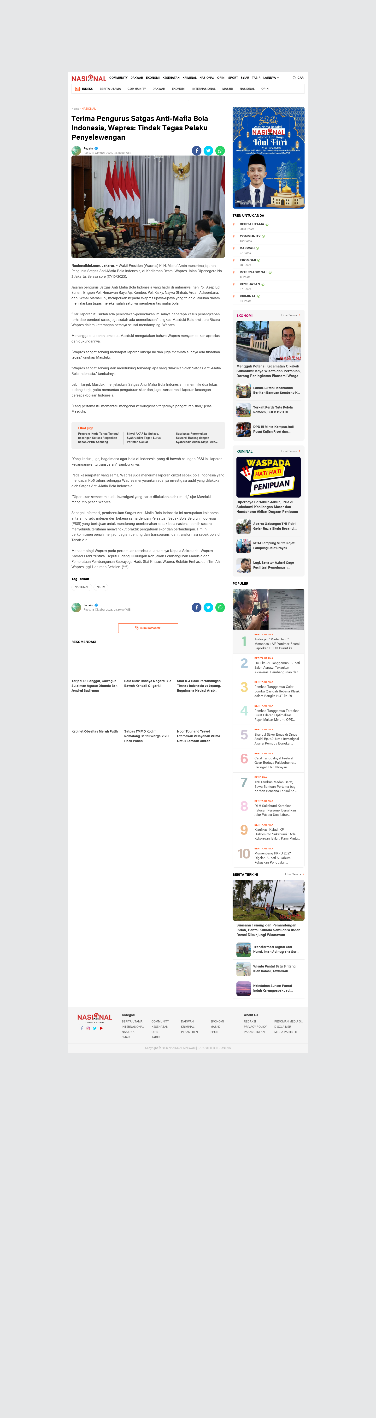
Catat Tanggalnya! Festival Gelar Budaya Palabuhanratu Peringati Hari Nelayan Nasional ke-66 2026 (275, 763)
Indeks (84, 89)
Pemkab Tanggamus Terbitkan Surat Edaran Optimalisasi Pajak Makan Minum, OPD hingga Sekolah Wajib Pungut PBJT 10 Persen (277, 715)
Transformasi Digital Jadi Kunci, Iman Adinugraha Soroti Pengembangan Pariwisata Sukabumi (277, 950)
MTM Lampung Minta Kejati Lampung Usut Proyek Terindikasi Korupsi (274, 546)
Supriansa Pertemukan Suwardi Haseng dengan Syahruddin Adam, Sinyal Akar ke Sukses (196, 438)
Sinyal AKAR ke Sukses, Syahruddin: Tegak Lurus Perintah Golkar (144, 438)
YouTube (101, 1030)
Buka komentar (147, 628)
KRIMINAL (189, 78)
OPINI (221, 78)
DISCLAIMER (282, 1027)
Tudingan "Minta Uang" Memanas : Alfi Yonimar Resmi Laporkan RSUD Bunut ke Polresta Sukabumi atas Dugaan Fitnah (277, 644)
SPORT (233, 78)
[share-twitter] (208, 151)
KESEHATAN (171, 78)
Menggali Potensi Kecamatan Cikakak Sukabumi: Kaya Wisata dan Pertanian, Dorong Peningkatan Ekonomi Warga (268, 371)
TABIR (256, 78)
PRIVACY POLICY (255, 1027)
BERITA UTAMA (110, 89)
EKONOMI (153, 78)
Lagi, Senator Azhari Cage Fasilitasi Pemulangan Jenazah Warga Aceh (273, 565)
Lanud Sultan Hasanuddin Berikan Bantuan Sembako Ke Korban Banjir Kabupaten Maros (276, 391)
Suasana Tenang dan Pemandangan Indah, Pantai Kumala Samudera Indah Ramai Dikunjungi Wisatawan (268, 930)
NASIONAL (207, 78)
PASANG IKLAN (254, 1032)
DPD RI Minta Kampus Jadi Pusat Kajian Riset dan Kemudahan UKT (273, 429)
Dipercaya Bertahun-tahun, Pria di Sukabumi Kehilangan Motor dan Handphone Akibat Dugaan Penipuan (267, 507)
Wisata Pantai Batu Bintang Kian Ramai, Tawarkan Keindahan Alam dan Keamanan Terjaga (274, 969)
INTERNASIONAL (204, 89)
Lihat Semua (289, 315)
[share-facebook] (196, 151)
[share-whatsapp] (220, 151)
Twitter (94, 1030)
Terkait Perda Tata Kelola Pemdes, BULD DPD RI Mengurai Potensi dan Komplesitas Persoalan (273, 410)
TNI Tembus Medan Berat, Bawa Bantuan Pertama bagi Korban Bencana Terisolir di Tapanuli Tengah (275, 787)
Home (75, 109)
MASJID (227, 89)
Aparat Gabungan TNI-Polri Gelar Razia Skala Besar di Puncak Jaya (274, 526)
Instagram (88, 1030)
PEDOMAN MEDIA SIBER (289, 1021)
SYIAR (245, 78)
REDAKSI (250, 1021)
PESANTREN (189, 1032)
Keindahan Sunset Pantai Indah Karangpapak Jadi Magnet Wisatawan (272, 988)
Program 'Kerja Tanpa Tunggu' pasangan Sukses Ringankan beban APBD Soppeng (98, 438)
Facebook (81, 1030)
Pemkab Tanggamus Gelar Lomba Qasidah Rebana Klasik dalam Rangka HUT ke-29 (277, 691)
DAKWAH (136, 78)
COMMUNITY (118, 78)
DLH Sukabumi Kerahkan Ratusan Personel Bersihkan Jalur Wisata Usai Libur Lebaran (275, 810)
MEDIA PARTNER (285, 1032)
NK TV (101, 587)
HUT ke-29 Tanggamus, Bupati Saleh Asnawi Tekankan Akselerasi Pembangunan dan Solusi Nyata (277, 668)
